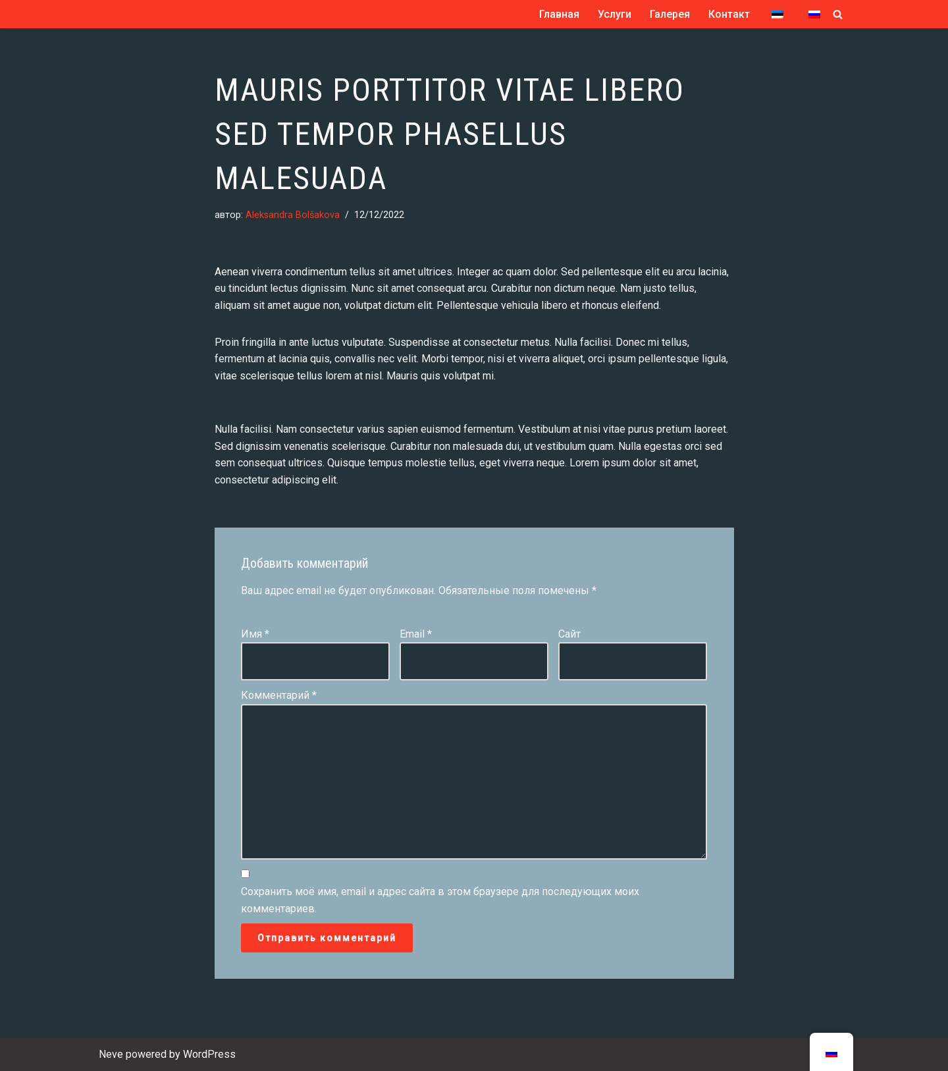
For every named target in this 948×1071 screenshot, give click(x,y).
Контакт (729, 14)
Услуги (614, 14)
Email (416, 634)
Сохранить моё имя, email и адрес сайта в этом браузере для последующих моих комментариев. (440, 900)
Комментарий (279, 695)
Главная (559, 14)
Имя (255, 634)
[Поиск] (838, 14)
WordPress (209, 1054)
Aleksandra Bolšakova (293, 215)
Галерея (670, 14)
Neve (111, 1054)
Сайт (569, 634)
